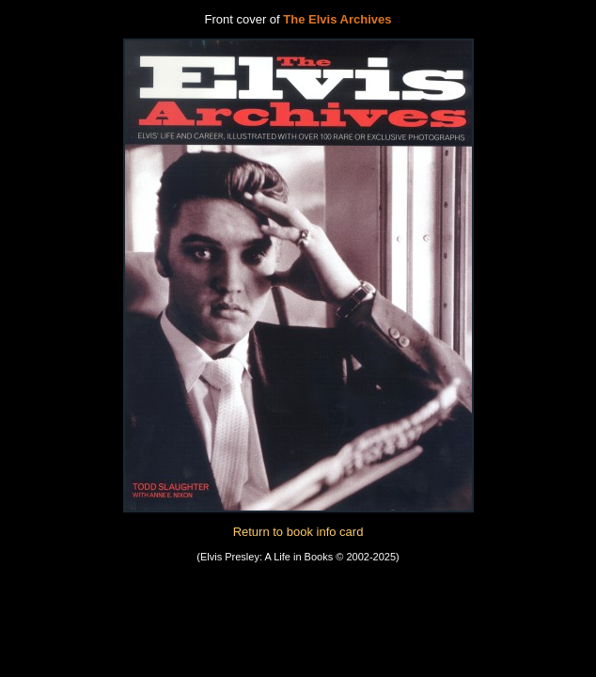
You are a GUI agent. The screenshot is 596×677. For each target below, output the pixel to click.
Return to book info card (298, 532)
